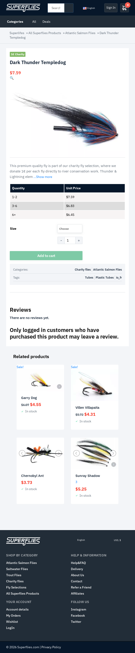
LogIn (10, 628)
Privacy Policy (51, 647)
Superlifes (17, 33)
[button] (12, 78)
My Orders (13, 615)
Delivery (77, 569)
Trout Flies (13, 575)
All (34, 22)
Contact (76, 581)
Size (13, 229)
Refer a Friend (81, 587)
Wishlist (12, 622)
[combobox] (69, 228)
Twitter (76, 622)
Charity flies (83, 270)
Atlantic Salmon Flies (80, 33)
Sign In (110, 8)
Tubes (89, 277)
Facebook (78, 615)
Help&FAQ (78, 563)
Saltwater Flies (17, 569)
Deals (46, 22)
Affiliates (77, 593)
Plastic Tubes (105, 277)
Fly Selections (16, 587)
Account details (17, 609)
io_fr (119, 277)
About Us (77, 575)
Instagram (78, 609)
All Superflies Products (44, 33)
